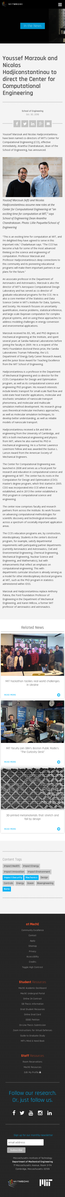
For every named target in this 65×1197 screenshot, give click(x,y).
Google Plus (40, 123)
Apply (32, 940)
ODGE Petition (33, 1019)
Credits (32, 961)
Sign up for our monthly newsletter (33, 1135)
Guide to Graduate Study (32, 1035)
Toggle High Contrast (32, 967)
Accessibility (33, 956)
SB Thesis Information (32, 1003)
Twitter (24, 123)
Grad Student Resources (32, 1009)
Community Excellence (32, 930)
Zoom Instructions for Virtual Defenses (32, 1030)
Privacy (32, 951)
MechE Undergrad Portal (32, 993)
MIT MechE (12, 4)
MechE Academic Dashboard (32, 988)
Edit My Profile (32, 1072)
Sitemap (32, 946)
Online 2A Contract (32, 998)
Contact (32, 935)
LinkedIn (32, 123)
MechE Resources (32, 1067)
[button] (60, 5)
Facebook (17, 123)
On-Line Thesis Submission (32, 1025)
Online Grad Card (32, 1014)
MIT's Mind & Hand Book (32, 1041)
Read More (32, 695)
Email (48, 123)
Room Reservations (32, 1061)
